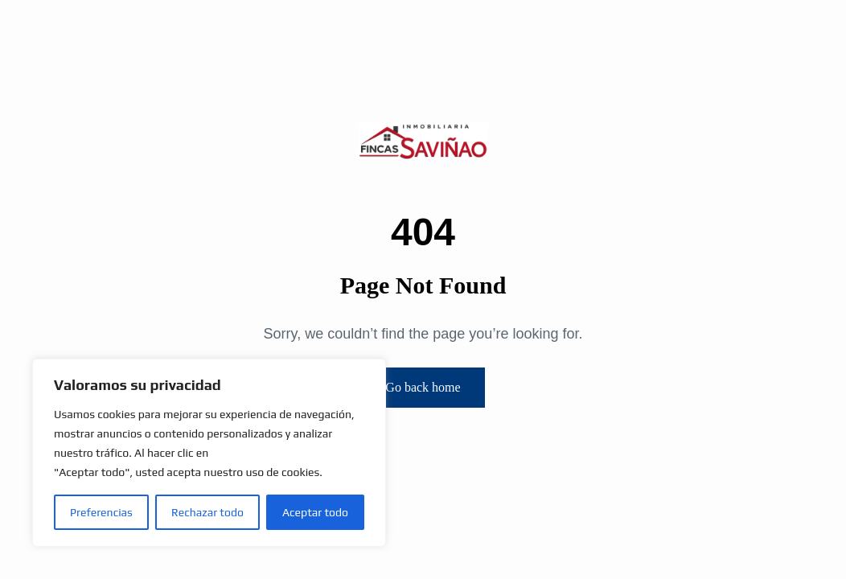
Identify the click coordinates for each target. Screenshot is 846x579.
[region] (209, 453)
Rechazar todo (207, 512)
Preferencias (101, 512)
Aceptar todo (315, 512)
